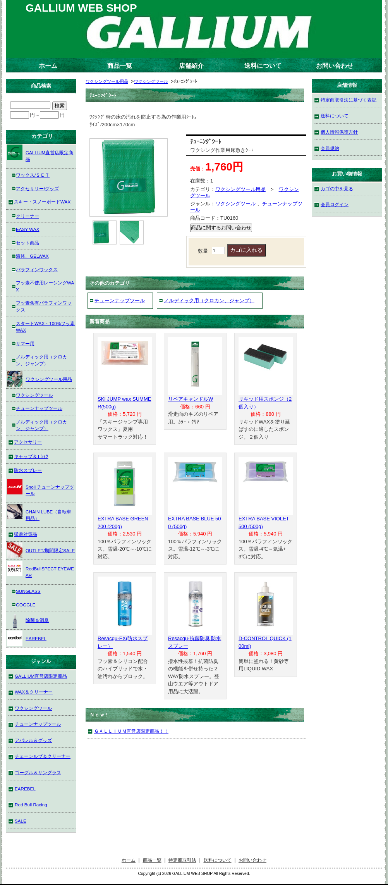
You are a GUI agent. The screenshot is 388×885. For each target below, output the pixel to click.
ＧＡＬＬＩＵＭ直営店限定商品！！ (131, 730)
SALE (20, 820)
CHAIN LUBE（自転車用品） (39, 512)
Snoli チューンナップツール (40, 487)
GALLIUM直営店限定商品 (40, 153)
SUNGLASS (28, 591)
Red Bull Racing (31, 804)
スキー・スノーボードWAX (42, 201)
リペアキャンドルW (190, 399)
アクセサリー (28, 441)
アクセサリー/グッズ (37, 188)
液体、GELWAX (32, 255)
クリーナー (27, 216)
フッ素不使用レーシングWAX (45, 286)
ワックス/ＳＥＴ (33, 174)
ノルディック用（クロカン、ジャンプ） (209, 300)
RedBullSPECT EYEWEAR (40, 569)
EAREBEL (26, 638)
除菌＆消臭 (28, 620)
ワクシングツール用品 (107, 81)
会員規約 (330, 148)
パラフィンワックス (37, 269)
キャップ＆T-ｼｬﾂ (31, 456)
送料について (263, 65)
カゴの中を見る (337, 188)
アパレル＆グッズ (33, 740)
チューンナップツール (119, 300)
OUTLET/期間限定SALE (41, 550)
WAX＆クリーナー (34, 691)
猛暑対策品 (25, 534)
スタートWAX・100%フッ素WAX (45, 327)
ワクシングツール (151, 81)
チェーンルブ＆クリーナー (42, 756)
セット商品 (27, 242)
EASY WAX (27, 229)
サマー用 (25, 343)
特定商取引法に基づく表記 (348, 99)
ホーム (48, 65)
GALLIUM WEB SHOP (81, 8)
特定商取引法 (182, 860)
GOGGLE (26, 604)
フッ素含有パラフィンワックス (44, 306)
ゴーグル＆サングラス (38, 772)
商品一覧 (119, 65)
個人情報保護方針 (339, 131)
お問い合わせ (334, 65)
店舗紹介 (191, 65)
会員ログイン (335, 204)
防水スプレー (28, 470)
